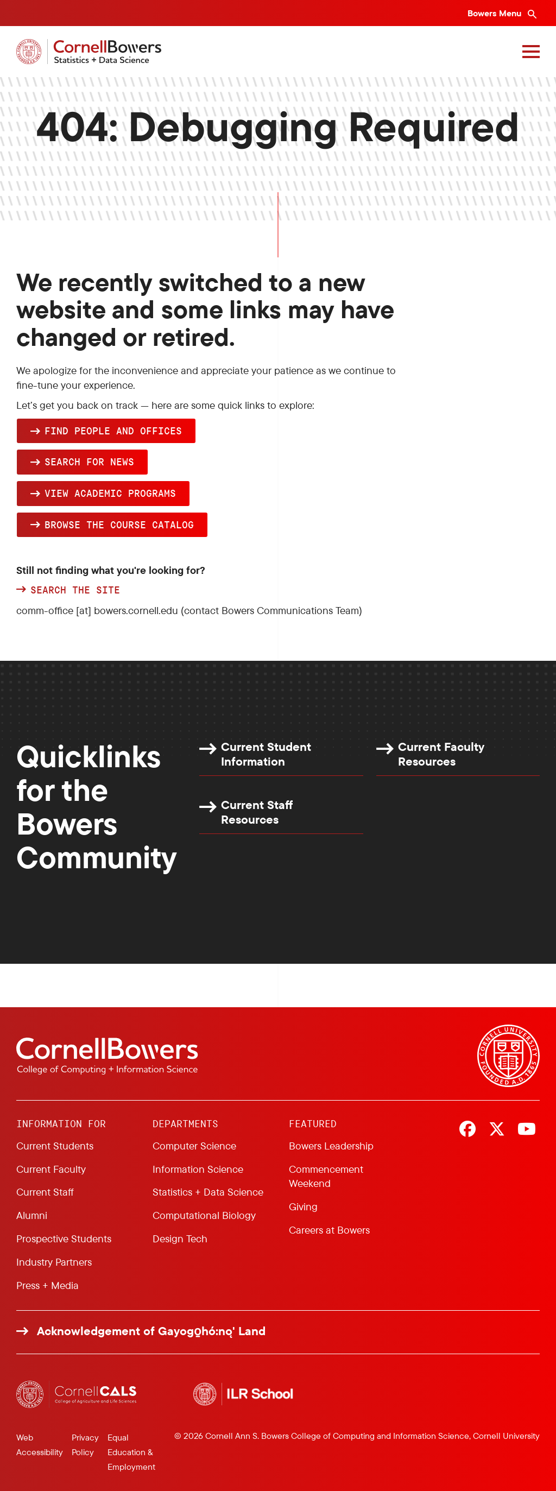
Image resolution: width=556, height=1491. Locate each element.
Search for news (89, 461)
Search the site (75, 590)
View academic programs (110, 493)
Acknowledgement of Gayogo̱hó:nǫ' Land (151, 1331)
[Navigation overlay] (531, 51)
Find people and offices (113, 430)
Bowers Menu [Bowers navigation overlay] (495, 13)
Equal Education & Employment (131, 1452)
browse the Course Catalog (119, 524)
